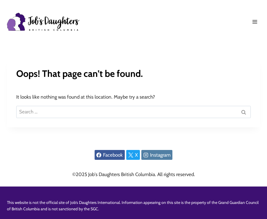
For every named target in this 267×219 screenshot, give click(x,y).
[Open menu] (254, 21)
